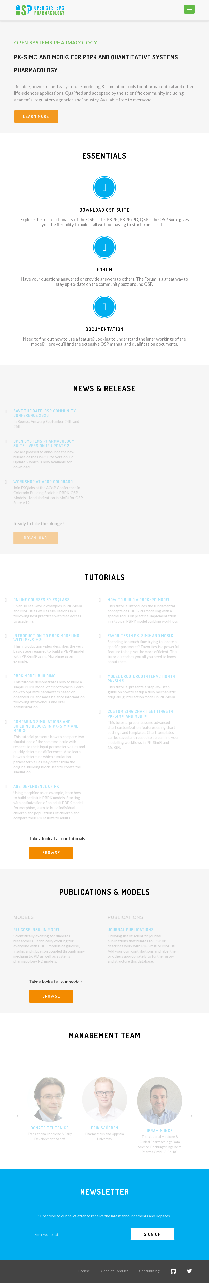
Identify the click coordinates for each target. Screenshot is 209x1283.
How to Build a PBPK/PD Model (130, 599)
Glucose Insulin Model (28, 929)
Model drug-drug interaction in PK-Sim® (133, 678)
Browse (51, 852)
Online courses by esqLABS (33, 599)
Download (26, 537)
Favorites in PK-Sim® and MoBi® (132, 635)
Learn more (36, 116)
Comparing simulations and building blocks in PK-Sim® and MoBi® (37, 726)
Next (190, 1124)
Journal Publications (122, 929)
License (84, 1271)
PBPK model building (26, 675)
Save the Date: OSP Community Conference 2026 (36, 413)
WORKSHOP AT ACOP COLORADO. (35, 481)
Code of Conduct (114, 1271)
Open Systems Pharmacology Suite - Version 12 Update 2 (35, 443)
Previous (18, 1124)
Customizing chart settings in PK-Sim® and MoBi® (132, 714)
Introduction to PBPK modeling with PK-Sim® (38, 638)
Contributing (149, 1271)
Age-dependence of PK (27, 786)
